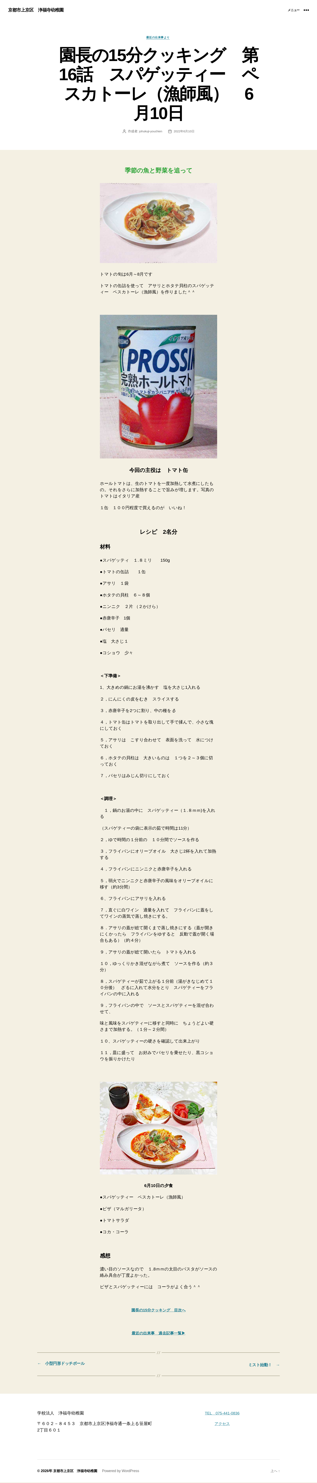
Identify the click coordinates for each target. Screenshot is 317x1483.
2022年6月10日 (184, 132)
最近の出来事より (158, 38)
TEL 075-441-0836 (222, 1413)
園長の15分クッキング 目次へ (158, 1310)
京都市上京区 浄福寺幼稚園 (38, 10)
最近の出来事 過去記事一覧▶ (158, 1334)
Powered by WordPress (123, 1471)
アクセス (222, 1424)
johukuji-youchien (150, 132)
